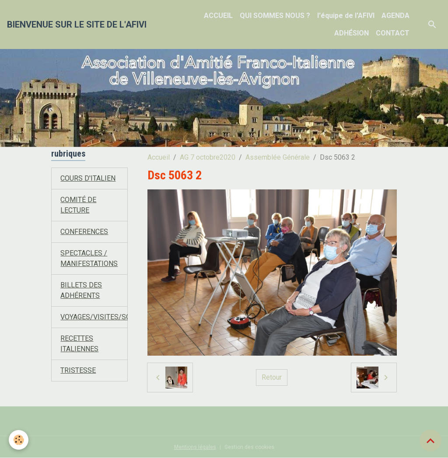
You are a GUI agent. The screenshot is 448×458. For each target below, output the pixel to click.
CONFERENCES (84, 231)
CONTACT (393, 33)
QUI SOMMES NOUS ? (275, 15)
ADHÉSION (351, 33)
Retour (272, 377)
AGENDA (396, 15)
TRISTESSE (78, 370)
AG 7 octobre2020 (207, 157)
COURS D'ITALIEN (88, 178)
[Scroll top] (430, 440)
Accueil (158, 157)
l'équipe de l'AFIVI (345, 15)
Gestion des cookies (249, 447)
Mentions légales (195, 447)
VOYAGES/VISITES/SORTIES (104, 317)
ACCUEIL (218, 15)
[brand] (77, 24)
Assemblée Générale (277, 157)
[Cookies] (18, 440)
